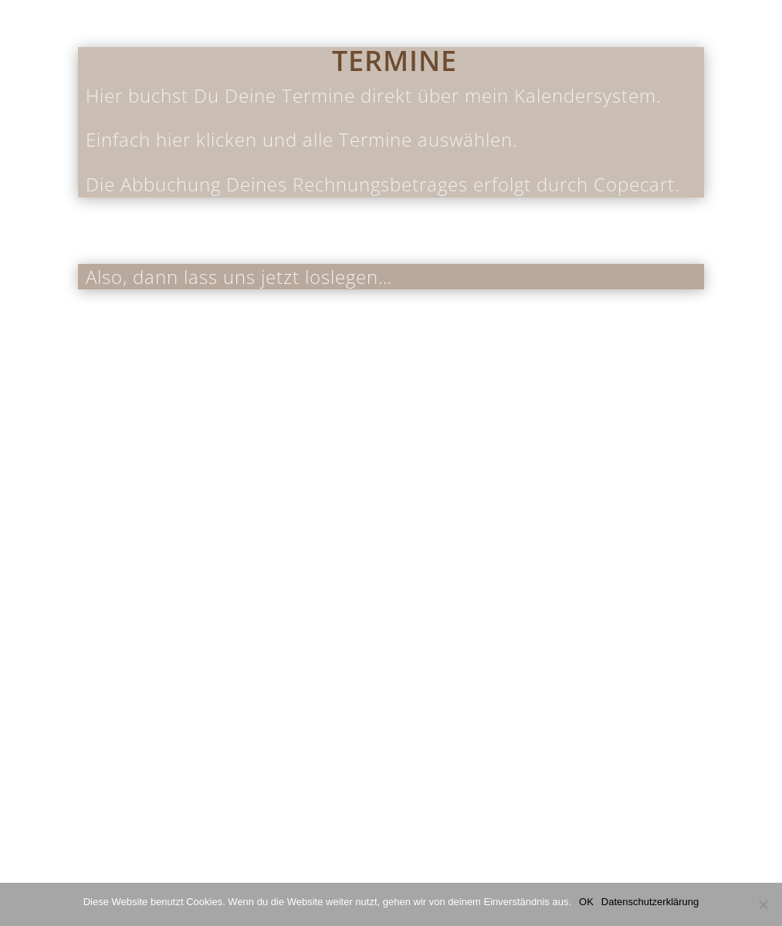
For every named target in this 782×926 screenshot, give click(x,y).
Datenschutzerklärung (650, 901)
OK (586, 901)
